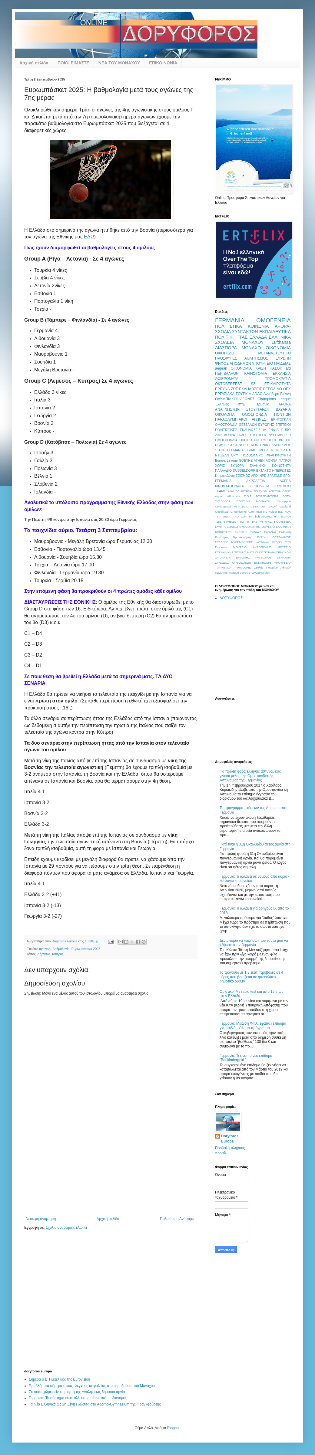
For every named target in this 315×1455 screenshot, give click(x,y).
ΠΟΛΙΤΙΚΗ (225, 337)
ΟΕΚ (287, 389)
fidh (257, 516)
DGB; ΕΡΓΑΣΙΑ (226, 445)
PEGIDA (246, 491)
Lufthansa (281, 342)
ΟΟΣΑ (287, 496)
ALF (237, 506)
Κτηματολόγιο (225, 475)
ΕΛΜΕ (251, 450)
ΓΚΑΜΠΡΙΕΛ (282, 521)
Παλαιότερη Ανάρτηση (177, 1219)
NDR (287, 511)
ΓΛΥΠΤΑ (220, 526)
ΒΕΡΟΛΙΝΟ (272, 389)
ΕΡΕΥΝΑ (222, 389)
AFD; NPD (259, 475)
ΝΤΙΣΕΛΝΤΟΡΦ (226, 455)
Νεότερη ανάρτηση (41, 1219)
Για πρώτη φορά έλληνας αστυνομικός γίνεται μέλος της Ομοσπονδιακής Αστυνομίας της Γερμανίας (250, 775)
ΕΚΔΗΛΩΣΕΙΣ (250, 389)
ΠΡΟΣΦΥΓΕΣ (226, 358)
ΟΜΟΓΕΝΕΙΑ (273, 320)
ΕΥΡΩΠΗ (283, 358)
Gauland (285, 506)
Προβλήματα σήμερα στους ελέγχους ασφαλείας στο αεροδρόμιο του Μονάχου (92, 1386)
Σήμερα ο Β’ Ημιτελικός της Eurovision (59, 1379)
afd (288, 368)
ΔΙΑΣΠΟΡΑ (226, 347)
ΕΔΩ (89, 236)
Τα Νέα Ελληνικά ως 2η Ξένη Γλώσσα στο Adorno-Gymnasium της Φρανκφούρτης (95, 1404)
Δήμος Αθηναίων (227, 496)
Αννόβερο (271, 394)
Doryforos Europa (229, 1138)
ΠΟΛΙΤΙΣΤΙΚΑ (228, 326)
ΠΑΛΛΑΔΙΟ (223, 470)
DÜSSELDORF (244, 470)
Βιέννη (285, 394)
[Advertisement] (110, 1171)
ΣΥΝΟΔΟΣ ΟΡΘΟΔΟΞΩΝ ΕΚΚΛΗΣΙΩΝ (243, 562)
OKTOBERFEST (228, 384)
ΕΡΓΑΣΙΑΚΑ (224, 394)
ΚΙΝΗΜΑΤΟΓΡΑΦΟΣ (230, 486)
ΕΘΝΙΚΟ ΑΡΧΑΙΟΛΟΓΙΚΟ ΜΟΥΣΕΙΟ (251, 526)
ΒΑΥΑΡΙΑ (283, 409)
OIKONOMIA (241, 368)
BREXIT (285, 440)
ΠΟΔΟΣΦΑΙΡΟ (252, 455)
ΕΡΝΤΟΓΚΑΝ (281, 419)
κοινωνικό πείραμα (227, 572)
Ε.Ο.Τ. (248, 496)
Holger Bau (276, 511)
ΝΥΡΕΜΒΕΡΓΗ (279, 435)
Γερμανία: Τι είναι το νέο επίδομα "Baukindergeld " (246, 1058)
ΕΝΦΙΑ (273, 430)
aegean (221, 368)
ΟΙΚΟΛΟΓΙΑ (224, 414)
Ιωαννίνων (262, 542)
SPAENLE (274, 475)
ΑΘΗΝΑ (271, 460)
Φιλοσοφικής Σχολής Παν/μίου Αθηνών (263, 567)
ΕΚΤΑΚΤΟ (263, 470)
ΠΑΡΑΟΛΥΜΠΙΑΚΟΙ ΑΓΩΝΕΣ (240, 419)
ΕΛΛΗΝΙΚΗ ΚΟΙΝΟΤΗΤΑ (270, 465)
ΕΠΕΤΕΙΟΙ (283, 424)
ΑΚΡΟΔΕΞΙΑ (255, 481)
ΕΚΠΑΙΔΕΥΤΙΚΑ (275, 331)
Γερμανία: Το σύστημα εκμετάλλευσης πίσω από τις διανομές (78, 1398)
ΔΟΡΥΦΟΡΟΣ (231, 598)
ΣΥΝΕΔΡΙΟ (282, 486)
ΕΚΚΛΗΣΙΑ (282, 373)
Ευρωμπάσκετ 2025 (86, 949)
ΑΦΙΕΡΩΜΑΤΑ (226, 379)
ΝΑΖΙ (250, 552)
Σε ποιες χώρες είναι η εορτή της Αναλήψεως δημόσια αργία (77, 1392)
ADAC (257, 394)
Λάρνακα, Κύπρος (50, 954)
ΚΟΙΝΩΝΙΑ (258, 326)
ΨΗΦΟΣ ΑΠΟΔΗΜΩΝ (233, 363)
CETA (254, 506)
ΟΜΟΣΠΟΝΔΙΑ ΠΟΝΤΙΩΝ (266, 414)
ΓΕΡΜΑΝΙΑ (229, 320)
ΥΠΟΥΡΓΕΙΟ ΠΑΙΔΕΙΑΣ (271, 363)
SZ (253, 384)
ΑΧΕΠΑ (285, 481)
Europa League (226, 460)
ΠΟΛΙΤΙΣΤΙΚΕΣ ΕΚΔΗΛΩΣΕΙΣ (237, 430)
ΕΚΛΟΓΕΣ (244, 435)
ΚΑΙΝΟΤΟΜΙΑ (255, 373)
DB (237, 491)
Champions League (274, 399)
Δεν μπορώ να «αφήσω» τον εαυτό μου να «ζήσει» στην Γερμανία (254, 942)
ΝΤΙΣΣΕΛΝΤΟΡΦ (267, 496)
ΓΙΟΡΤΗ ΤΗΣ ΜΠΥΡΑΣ (255, 521)
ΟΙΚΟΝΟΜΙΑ (278, 347)
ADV (231, 491)
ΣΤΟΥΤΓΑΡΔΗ (257, 409)
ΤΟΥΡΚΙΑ (243, 394)
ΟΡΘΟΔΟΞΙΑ (260, 486)
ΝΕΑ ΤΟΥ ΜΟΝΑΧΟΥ (119, 62)
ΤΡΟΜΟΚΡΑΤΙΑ (278, 379)
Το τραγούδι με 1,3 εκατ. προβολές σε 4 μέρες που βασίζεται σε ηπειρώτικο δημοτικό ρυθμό (251, 976)
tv (264, 430)
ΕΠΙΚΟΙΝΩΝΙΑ (163, 62)
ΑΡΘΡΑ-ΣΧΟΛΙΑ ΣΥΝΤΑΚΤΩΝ (253, 329)
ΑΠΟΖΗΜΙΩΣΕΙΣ (280, 491)
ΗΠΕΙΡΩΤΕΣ (281, 470)
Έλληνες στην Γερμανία (242, 404)
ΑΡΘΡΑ (229, 435)
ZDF (234, 389)
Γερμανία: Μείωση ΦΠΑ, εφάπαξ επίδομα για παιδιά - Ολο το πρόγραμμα (253, 1025)
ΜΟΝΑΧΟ (251, 347)
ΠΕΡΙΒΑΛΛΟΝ (227, 373)
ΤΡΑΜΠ (220, 491)
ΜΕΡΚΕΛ (266, 450)
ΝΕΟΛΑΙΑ (283, 450)
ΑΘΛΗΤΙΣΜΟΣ (256, 358)
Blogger (173, 1428)
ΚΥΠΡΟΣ (260, 435)
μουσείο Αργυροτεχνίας (255, 572)
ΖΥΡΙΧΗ (262, 537)
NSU (242, 445)
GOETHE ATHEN (252, 460)
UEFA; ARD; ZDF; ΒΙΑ (238, 516)
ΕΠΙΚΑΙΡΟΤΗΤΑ (277, 384)
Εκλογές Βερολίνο (263, 532)
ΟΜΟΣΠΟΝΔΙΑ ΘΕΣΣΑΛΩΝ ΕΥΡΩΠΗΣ (244, 424)
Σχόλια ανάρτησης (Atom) (66, 1227)
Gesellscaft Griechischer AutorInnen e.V (241, 511)
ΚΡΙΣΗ (260, 368)
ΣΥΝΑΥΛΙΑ (284, 557)
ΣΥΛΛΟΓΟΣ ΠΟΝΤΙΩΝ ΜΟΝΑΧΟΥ (243, 501)
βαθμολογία (61, 949)
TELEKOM (260, 491)
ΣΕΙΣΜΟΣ (243, 475)
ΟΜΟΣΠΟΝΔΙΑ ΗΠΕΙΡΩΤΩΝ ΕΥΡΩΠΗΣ (246, 440)
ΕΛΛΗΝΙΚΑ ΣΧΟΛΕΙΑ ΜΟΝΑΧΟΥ (253, 340)
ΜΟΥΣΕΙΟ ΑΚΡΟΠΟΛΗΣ (252, 547)
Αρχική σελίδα (33, 62)
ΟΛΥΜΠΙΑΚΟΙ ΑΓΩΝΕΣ (235, 399)
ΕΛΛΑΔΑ (258, 337)
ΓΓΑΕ (242, 337)
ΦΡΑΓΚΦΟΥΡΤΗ (279, 455)
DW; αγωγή (269, 506)
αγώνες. (45, 949)
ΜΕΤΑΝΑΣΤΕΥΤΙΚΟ (274, 353)
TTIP (218, 516)
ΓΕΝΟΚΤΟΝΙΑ (257, 445)
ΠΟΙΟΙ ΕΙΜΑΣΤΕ (73, 62)
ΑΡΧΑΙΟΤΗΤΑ (270, 516)
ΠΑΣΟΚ (276, 368)
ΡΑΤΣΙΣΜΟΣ (263, 557)
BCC (245, 506)
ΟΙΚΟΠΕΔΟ (224, 353)
